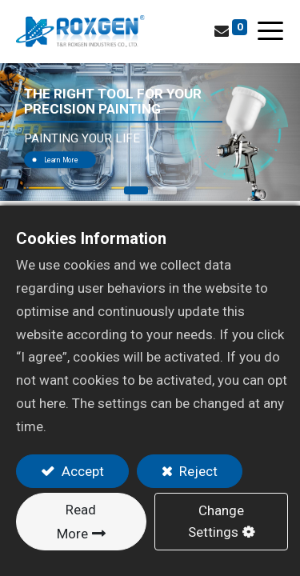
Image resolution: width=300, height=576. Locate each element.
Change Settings (216, 521)
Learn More (61, 160)
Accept (81, 471)
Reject (197, 471)
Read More (77, 522)
